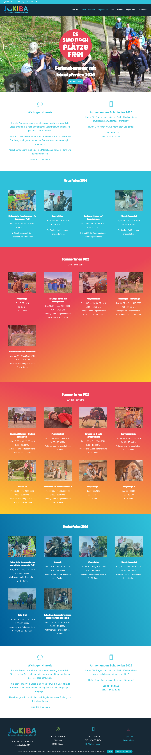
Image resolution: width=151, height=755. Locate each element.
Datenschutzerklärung (123, 751)
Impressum (130, 10)
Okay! (110, 751)
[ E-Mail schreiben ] (93, 744)
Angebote (101, 10)
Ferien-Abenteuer (88, 10)
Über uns (75, 10)
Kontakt (120, 10)
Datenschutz (142, 10)
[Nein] (148, 751)
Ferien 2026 (75, 82)
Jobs (112, 10)
